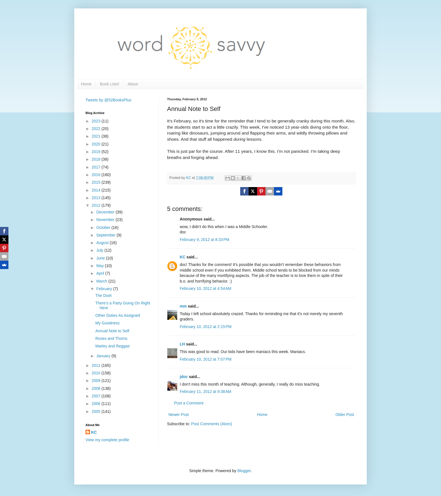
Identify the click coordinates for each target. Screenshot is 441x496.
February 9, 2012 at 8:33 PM (204, 239)
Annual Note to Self (112, 331)
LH (182, 344)
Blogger (244, 470)
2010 (97, 373)
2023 (97, 121)
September (106, 235)
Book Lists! (109, 84)
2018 (97, 159)
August (102, 242)
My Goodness (107, 323)
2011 (97, 365)
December (105, 212)
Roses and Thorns (111, 338)
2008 (97, 388)
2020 (97, 144)
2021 (97, 136)
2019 (97, 151)
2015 (97, 182)
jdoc (184, 376)
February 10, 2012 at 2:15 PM (205, 326)
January (103, 356)
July (100, 250)
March (102, 281)
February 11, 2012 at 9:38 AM (205, 391)
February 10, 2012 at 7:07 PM (205, 359)
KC (182, 257)
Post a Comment (188, 403)
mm (183, 306)
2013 (97, 197)
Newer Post (178, 414)
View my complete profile (107, 440)
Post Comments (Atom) (211, 424)
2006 (97, 403)
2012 (97, 205)
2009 (97, 380)
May (100, 265)
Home (86, 84)
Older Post (345, 414)
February (104, 288)
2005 (97, 411)
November (105, 219)
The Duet (103, 295)
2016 (97, 174)
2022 (97, 128)
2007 (97, 396)
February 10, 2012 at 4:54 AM (205, 288)
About (133, 84)
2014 (97, 190)
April (100, 273)
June (101, 258)
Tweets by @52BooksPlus (108, 100)
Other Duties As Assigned (117, 315)
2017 (97, 167)
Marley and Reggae (112, 346)
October (103, 227)
